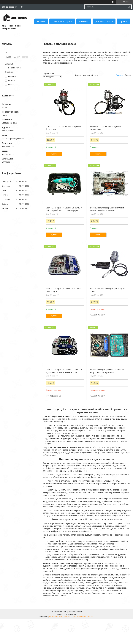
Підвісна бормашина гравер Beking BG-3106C (108, 290)
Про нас (124, 21)
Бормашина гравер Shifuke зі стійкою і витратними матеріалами (107, 371)
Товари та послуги (61, 21)
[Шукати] (128, 7)
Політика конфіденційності (83, 616)
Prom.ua (80, 611)
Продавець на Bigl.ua (66, 614)
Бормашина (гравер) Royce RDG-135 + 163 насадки (63, 290)
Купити (54, 154)
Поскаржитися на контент (59, 616)
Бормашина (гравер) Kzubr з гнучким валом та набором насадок (107, 209)
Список (127, 75)
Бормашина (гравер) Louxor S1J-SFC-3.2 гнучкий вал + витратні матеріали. (64, 371)
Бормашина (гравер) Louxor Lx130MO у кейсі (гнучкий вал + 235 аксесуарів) (64, 209)
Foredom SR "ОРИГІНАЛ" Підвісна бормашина (105, 128)
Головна (41, 21)
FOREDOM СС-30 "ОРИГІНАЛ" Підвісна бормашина (63, 128)
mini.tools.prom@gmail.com (13, 138)
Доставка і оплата (104, 21)
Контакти (83, 21)
